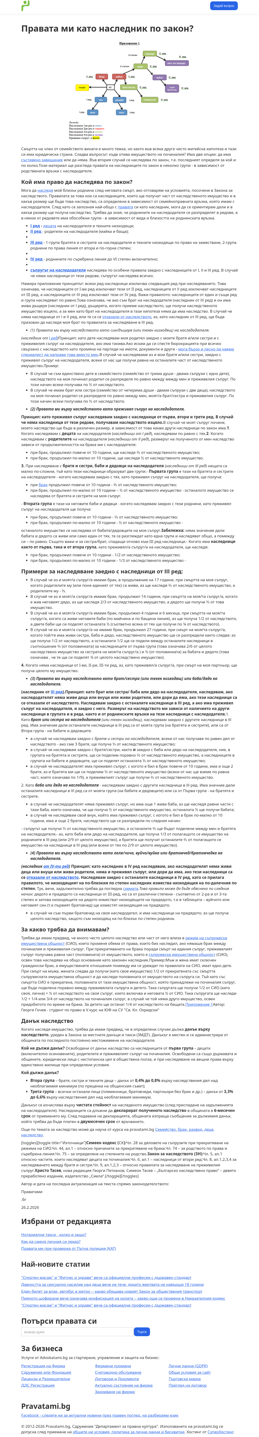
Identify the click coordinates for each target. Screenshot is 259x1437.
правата (125, 207)
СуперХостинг (221, 1431)
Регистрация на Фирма (43, 1365)
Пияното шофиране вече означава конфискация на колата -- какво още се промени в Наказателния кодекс (123, 1298)
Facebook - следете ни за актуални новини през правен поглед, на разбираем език (99, 1415)
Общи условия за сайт (190, 1372)
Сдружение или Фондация (46, 1372)
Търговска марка (185, 1378)
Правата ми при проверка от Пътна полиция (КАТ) (68, 1248)
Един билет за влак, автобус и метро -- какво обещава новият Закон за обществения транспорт (111, 1291)
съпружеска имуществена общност (182, 954)
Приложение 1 (199, 1004)
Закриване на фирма (115, 1391)
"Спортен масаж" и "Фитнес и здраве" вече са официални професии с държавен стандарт (106, 1277)
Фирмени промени (113, 1365)
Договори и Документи (117, 1378)
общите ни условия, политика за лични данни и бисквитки (129, 1431)
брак (43, 484)
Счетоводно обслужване (118, 1372)
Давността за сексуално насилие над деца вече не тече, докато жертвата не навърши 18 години (112, 1284)
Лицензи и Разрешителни (45, 1378)
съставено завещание (42, 159)
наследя (45, 190)
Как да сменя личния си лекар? (50, 1241)
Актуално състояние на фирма (124, 1385)
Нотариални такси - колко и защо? (53, 1234)
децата (49, 225)
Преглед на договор (188, 1385)
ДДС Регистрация (38, 1385)
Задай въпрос (224, 6)
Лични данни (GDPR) (188, 1365)
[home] (25, 6)
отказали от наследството (126, 316)
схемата (130, 888)
